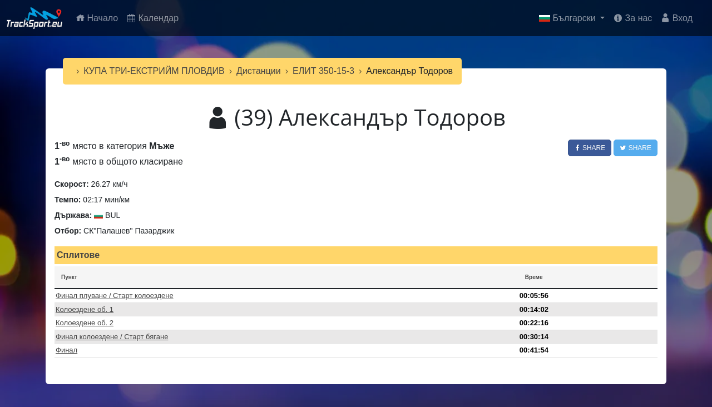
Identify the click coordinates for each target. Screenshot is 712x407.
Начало (99, 17)
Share (590, 148)
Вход (677, 18)
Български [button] (568, 18)
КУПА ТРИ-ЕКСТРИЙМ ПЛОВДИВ (153, 71)
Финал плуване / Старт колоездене (115, 295)
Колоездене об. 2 (84, 323)
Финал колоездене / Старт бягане (112, 336)
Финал (66, 350)
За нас (633, 18)
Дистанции (258, 71)
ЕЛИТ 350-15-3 (323, 71)
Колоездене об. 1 (84, 309)
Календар (153, 18)
